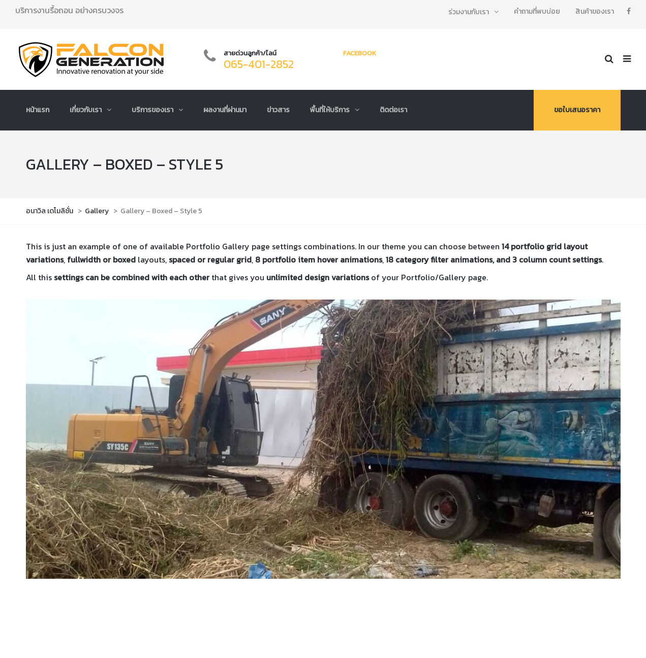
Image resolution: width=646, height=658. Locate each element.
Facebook (359, 53)
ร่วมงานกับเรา (468, 12)
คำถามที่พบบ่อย (537, 11)
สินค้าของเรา (594, 11)
